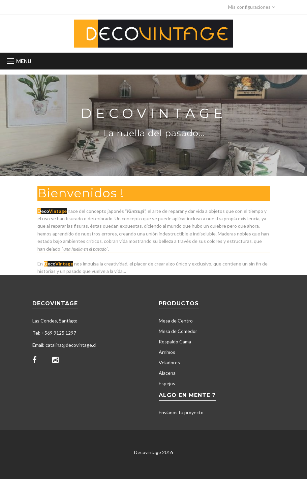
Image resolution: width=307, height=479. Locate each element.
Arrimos (167, 352)
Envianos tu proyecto (181, 412)
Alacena (167, 373)
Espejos (167, 383)
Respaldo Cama (175, 341)
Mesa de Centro (176, 320)
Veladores (169, 362)
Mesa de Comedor (178, 331)
